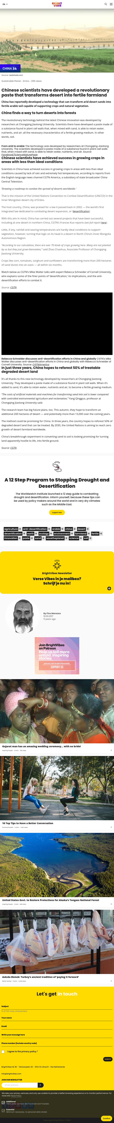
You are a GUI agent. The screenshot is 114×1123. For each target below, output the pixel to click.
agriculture (11, 529)
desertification (81, 211)
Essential (10, 1109)
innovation (10, 538)
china (68, 529)
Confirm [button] (106, 1118)
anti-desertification (35, 529)
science (74, 538)
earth (30, 533)
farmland (80, 533)
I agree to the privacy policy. (22, 1051)
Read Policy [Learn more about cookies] (16, 1095)
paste (26, 538)
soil (86, 538)
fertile (95, 533)
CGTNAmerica (41, 364)
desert (81, 529)
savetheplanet (55, 538)
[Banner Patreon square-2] (57, 655)
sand (38, 538)
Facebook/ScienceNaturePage (19, 154)
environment (62, 533)
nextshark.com (16, 75)
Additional (11, 1101)
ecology (44, 533)
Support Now (57, 512)
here (103, 222)
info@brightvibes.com (11, 1073)
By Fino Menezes (52, 613)
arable (56, 529)
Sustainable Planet (11, 81)
